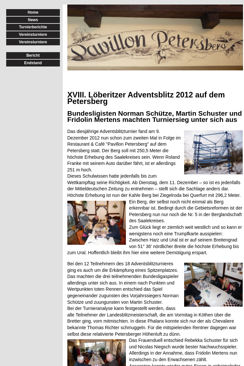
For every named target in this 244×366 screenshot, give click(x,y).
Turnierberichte (33, 27)
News (33, 20)
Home (33, 12)
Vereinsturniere (33, 34)
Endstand (33, 63)
